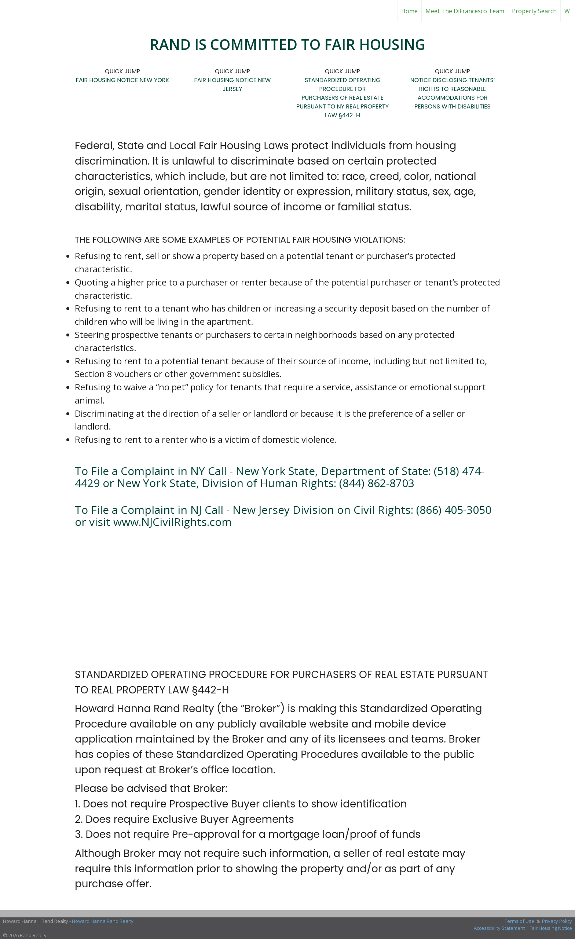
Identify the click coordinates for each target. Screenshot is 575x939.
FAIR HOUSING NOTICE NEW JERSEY (232, 84)
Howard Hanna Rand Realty (102, 921)
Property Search (534, 11)
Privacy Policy (557, 921)
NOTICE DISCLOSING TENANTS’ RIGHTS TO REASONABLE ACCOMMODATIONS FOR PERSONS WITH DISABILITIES (452, 93)
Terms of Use (519, 921)
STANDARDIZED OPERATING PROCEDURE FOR (342, 84)
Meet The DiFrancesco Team (464, 11)
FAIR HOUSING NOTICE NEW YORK (122, 80)
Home (409, 11)
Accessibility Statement (499, 928)
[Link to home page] (288, 11)
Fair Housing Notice (551, 928)
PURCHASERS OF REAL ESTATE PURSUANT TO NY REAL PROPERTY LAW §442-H (342, 106)
